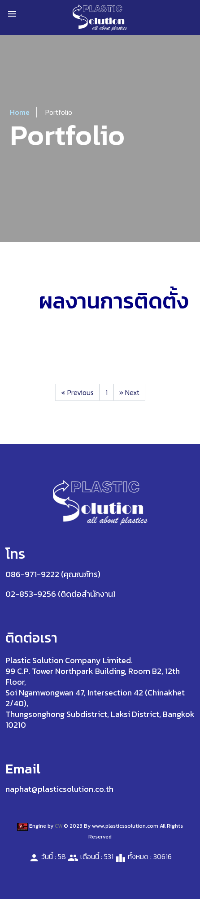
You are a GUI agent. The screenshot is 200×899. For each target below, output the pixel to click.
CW (58, 826)
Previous (77, 392)
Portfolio (58, 112)
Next (129, 392)
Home (20, 112)
